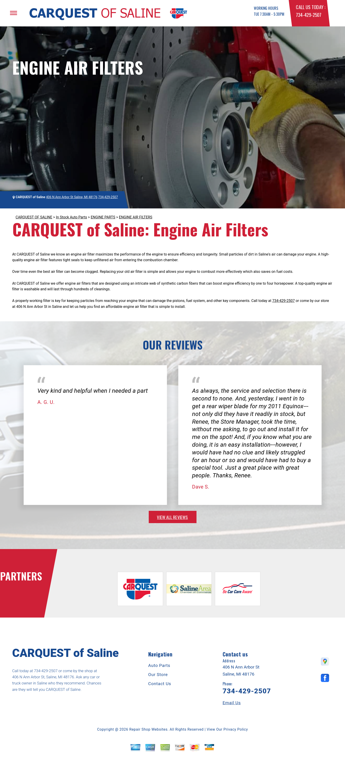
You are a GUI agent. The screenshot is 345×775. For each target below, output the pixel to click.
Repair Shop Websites (148, 729)
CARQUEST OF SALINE (34, 217)
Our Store (158, 674)
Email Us (232, 703)
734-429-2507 (308, 14)
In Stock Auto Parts (71, 217)
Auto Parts (159, 665)
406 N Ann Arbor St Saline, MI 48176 (72, 197)
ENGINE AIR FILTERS (135, 217)
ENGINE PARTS (103, 217)
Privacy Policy (236, 729)
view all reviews (172, 517)
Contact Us (159, 683)
